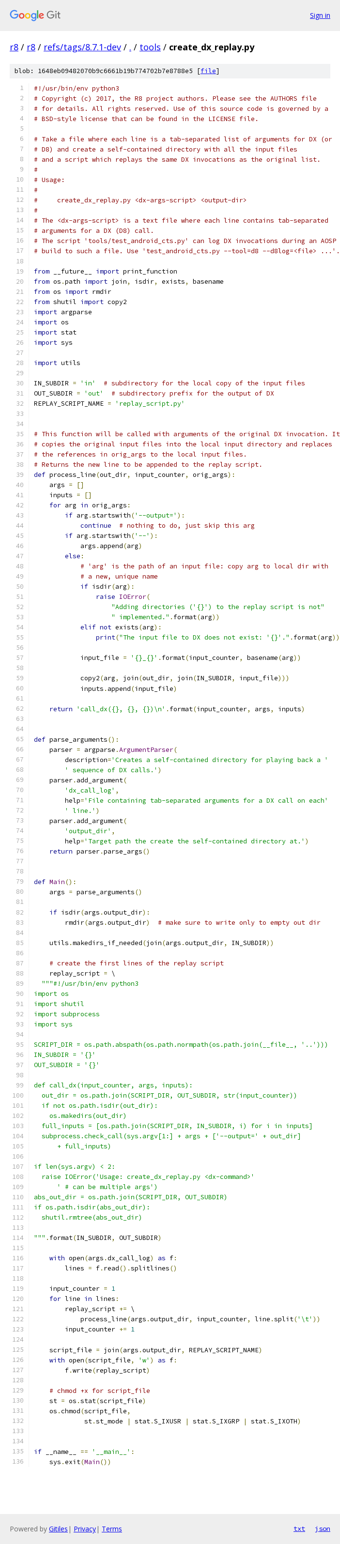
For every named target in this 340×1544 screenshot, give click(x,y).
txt (299, 1528)
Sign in (320, 15)
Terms (112, 1528)
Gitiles (58, 1528)
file (208, 71)
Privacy (85, 1528)
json (322, 1528)
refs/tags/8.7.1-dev (82, 47)
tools (150, 47)
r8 (14, 47)
